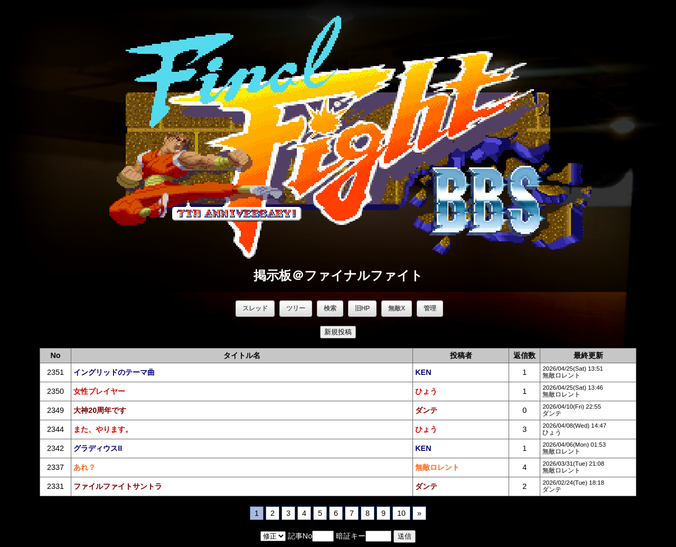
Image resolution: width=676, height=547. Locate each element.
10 (401, 513)
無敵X (396, 308)
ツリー (295, 308)
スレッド (255, 308)
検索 (330, 308)
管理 (430, 308)
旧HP (362, 308)
